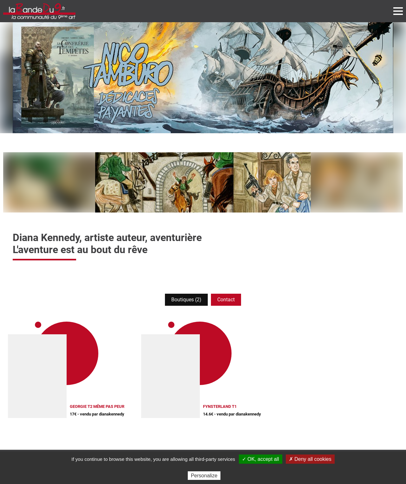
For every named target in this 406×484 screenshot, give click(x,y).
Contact (226, 300)
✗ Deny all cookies (310, 459)
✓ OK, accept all (260, 459)
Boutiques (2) (186, 300)
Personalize (204, 475)
